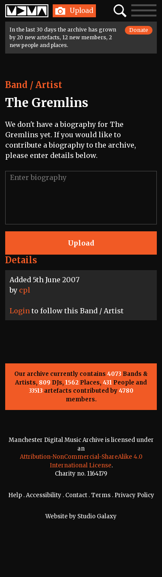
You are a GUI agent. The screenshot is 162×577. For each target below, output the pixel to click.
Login (20, 310)
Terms (101, 495)
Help (15, 495)
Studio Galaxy (97, 516)
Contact (76, 495)
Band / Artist (33, 84)
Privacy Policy (134, 495)
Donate (138, 30)
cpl (24, 290)
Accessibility (43, 495)
